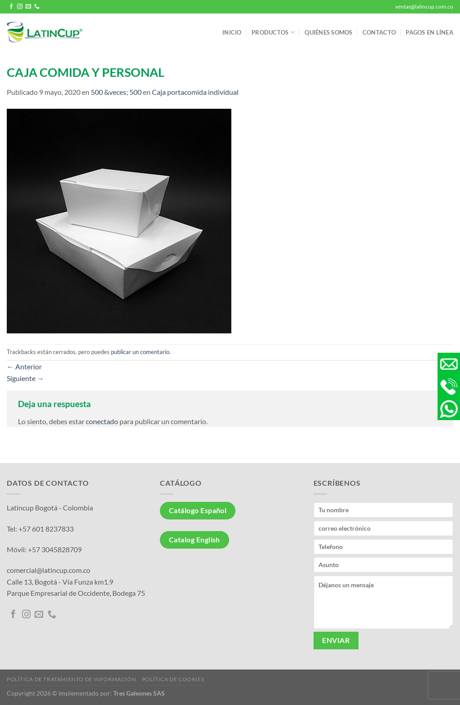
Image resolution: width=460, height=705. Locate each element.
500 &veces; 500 (116, 92)
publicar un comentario (140, 351)
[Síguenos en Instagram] (19, 7)
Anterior (24, 366)
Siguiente (25, 378)
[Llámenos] (37, 7)
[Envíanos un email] (28, 7)
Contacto (379, 32)
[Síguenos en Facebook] (11, 7)
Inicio (232, 32)
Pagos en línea (429, 32)
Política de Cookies (173, 679)
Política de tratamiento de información (71, 679)
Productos (273, 32)
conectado (102, 421)
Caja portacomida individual (195, 92)
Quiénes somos (328, 32)
